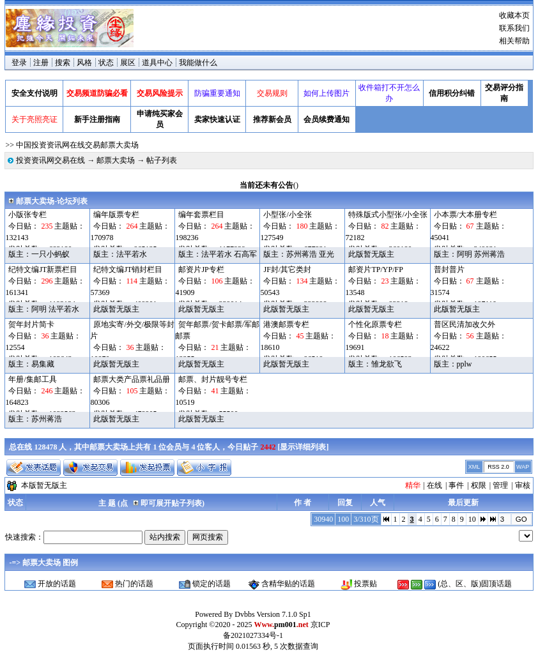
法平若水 (131, 254)
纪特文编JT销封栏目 (127, 269)
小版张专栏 (27, 214)
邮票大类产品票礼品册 (131, 379)
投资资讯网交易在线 (50, 160)
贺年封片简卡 (31, 324)
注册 (41, 62)
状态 (106, 62)
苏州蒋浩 (301, 254)
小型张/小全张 (287, 214)
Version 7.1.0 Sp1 (283, 614)
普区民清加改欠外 (464, 324)
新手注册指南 (97, 119)
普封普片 (449, 269)
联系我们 (514, 28)
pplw (464, 364)
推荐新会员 (272, 119)
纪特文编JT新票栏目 (42, 269)
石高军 (245, 254)
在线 (434, 485)
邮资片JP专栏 (201, 269)
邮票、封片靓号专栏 (212, 379)
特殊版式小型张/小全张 (387, 214)
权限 (478, 485)
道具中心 (157, 62)
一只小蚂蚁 (50, 254)
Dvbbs (244, 614)
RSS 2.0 (498, 467)
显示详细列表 (303, 447)
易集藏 (42, 364)
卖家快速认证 (217, 119)
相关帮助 (514, 40)
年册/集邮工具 (32, 379)
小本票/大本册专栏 (465, 214)
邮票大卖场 (115, 160)
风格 (84, 62)
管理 (500, 485)
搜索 (62, 62)
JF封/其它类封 (287, 269)
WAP (522, 467)
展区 (127, 62)
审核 (522, 485)
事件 (456, 485)
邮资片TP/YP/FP (375, 269)
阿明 (464, 254)
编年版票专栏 (116, 214)
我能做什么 (198, 62)
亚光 (326, 254)
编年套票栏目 (201, 214)
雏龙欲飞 (386, 364)
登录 (19, 62)
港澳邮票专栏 (286, 324)
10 (472, 519)
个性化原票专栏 (375, 324)
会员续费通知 (327, 119)
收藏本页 (514, 15)
